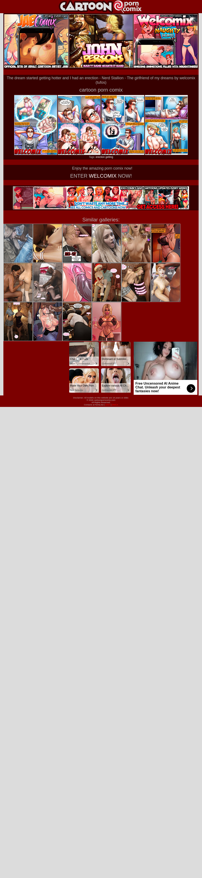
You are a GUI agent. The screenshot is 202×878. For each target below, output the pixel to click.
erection (100, 157)
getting (109, 157)
